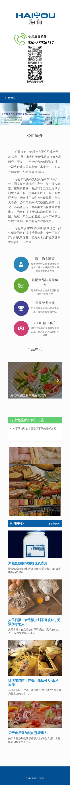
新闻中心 (16, 523)
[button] (31, 122)
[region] (35, 114)
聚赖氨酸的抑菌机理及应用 (27, 563)
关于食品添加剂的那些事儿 (27, 733)
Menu (10, 97)
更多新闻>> (54, 523)
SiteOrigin (32, 778)
